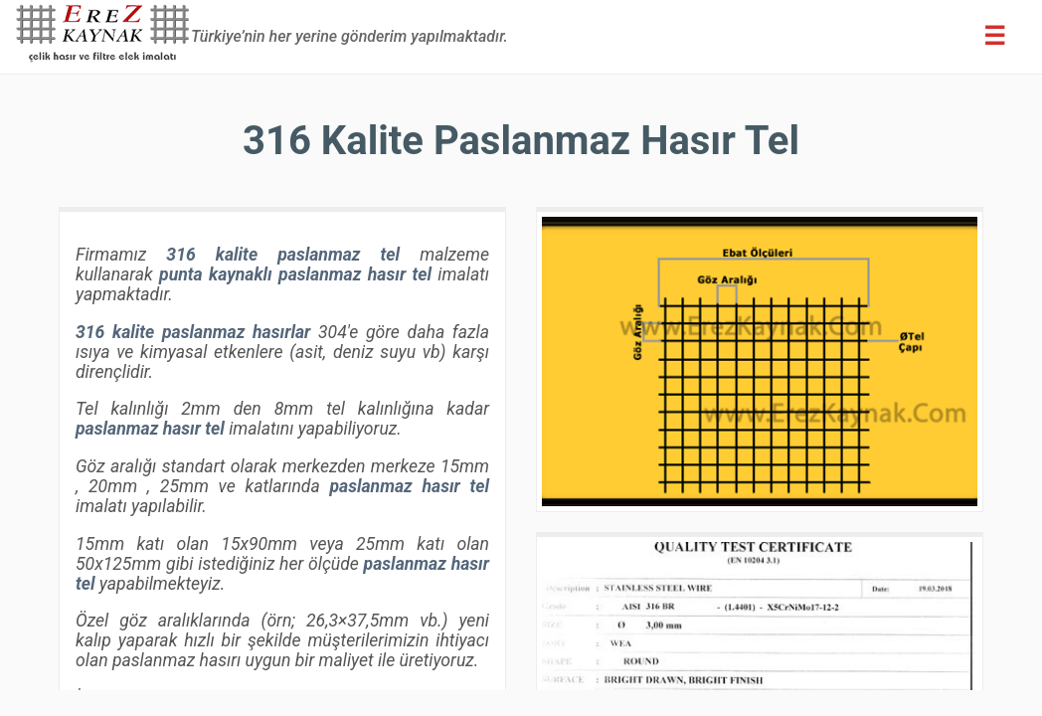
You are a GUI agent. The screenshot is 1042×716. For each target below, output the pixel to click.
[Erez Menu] (994, 36)
